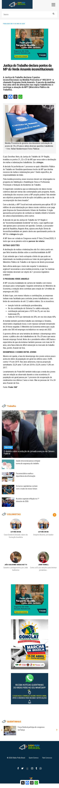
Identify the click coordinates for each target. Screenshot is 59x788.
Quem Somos (34, 758)
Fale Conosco (47, 758)
